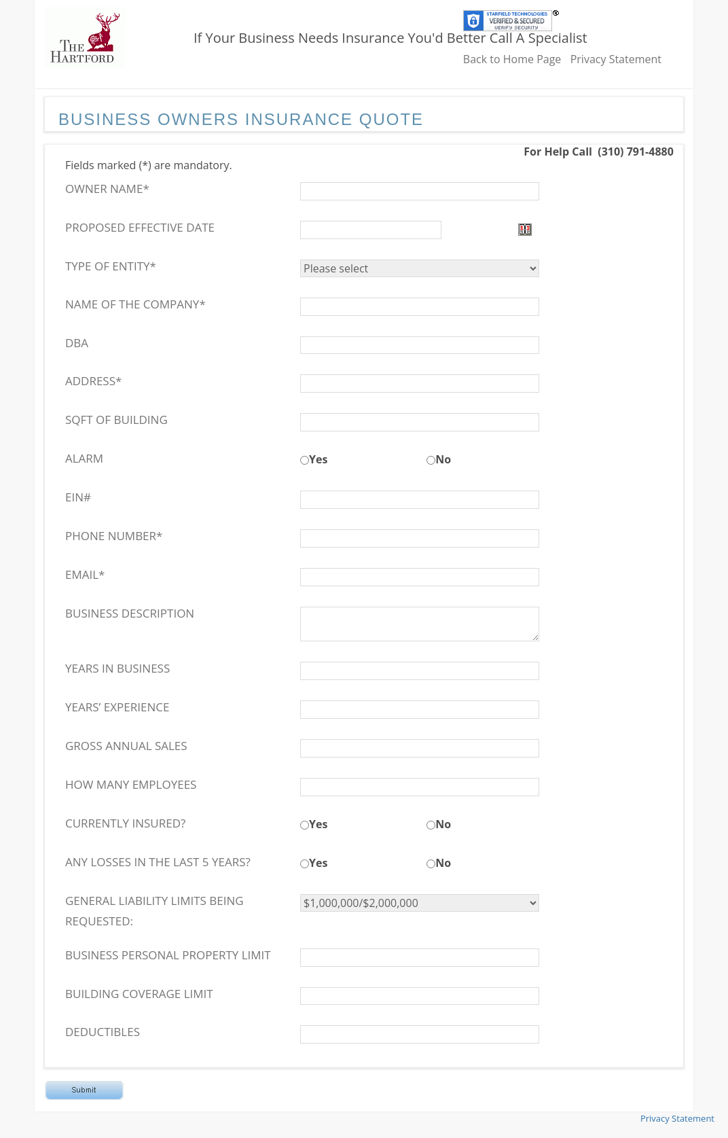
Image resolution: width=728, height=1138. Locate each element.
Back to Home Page (512, 59)
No (443, 459)
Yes (318, 459)
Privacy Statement (615, 59)
